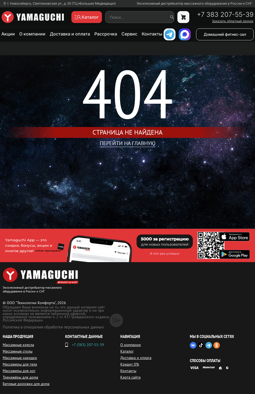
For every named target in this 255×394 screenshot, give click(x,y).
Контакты (152, 34)
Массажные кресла (18, 344)
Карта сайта (130, 377)
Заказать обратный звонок (232, 21)
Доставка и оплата (70, 34)
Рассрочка (105, 34)
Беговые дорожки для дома (26, 383)
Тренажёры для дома (20, 377)
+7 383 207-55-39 (225, 14)
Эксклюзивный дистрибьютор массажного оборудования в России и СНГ (194, 3)
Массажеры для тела (20, 364)
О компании (32, 34)
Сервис (129, 34)
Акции (8, 34)
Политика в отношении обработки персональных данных (53, 327)
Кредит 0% (129, 364)
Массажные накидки (20, 357)
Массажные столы (17, 351)
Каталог (127, 351)
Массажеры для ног (19, 370)
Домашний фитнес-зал (225, 34)
